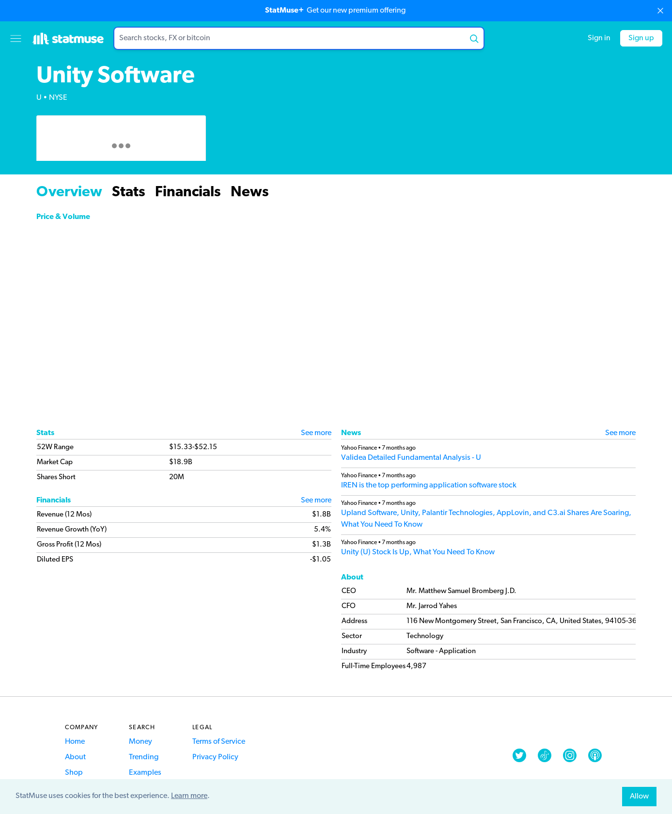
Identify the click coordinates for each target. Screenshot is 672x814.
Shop (74, 773)
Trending (143, 757)
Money (140, 742)
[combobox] (299, 38)
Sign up (641, 38)
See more (316, 433)
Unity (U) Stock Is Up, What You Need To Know (418, 552)
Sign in (599, 38)
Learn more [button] (189, 796)
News (250, 192)
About (75, 757)
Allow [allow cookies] (639, 796)
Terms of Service (218, 742)
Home (75, 742)
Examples (145, 773)
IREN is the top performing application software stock (428, 485)
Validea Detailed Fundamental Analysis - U (411, 458)
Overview (69, 192)
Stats (128, 192)
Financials (188, 192)
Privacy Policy (215, 757)
